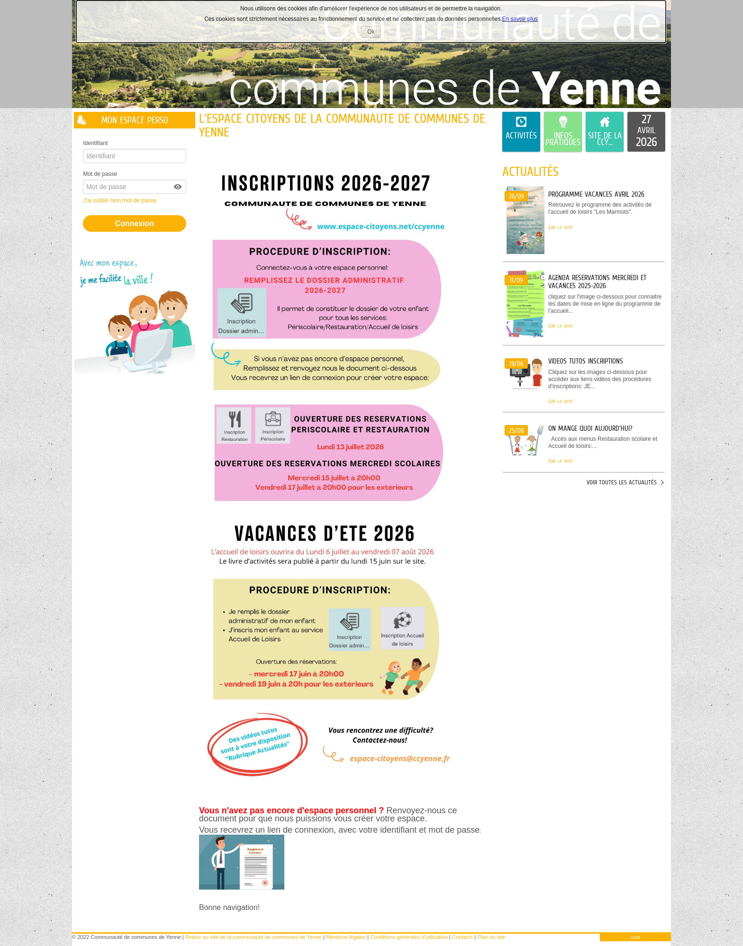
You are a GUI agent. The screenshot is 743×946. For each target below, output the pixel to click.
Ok (374, 33)
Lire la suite (560, 226)
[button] (178, 186)
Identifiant (95, 143)
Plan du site (491, 937)
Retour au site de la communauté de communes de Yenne (253, 937)
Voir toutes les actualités (622, 482)
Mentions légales (346, 937)
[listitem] (646, 132)
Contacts (462, 937)
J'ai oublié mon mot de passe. (121, 200)
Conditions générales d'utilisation (408, 937)
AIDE (635, 937)
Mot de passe (100, 174)
